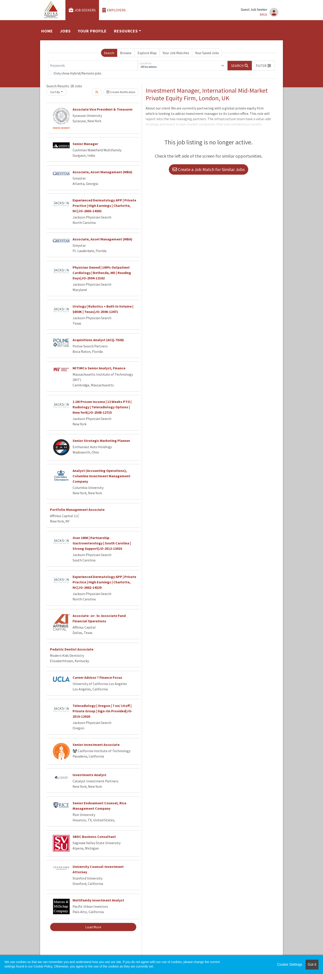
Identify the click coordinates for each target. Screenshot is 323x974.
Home (47, 31)
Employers (114, 10)
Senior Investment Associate (96, 744)
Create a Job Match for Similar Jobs (208, 169)
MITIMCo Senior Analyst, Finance (99, 368)
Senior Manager (85, 143)
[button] (263, 66)
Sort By (55, 92)
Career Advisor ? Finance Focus (97, 677)
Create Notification (121, 92)
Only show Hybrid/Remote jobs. (78, 73)
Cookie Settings (289, 964)
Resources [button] (126, 31)
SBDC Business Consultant (94, 836)
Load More (93, 927)
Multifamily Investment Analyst (98, 900)
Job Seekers (82, 10)
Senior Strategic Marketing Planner (101, 440)
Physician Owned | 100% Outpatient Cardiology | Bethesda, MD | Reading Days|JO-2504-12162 (102, 272)
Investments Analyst (89, 775)
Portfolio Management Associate (77, 509)
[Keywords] (93, 66)
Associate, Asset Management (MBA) (102, 172)
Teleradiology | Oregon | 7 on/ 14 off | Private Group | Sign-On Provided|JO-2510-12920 (102, 711)
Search (109, 53)
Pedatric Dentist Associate (71, 649)
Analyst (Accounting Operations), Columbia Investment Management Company (101, 476)
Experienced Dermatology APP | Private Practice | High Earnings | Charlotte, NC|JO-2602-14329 (104, 582)
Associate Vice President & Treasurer (103, 109)
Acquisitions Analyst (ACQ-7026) (98, 340)
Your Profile (92, 31)
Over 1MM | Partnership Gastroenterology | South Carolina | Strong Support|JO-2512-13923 (102, 543)
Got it (312, 964)
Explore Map (147, 53)
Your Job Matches (176, 53)
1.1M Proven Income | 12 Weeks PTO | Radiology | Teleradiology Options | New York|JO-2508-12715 (102, 407)
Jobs (65, 31)
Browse (125, 53)
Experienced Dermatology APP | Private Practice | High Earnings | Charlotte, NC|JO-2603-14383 (104, 205)
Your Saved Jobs (207, 53)
